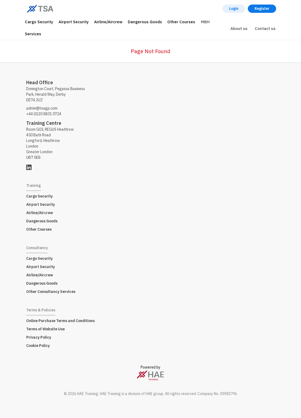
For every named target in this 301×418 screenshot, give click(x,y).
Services (33, 33)
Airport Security (74, 21)
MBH (205, 21)
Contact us (265, 28)
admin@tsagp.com (41, 108)
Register (261, 8)
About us (239, 28)
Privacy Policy (38, 337)
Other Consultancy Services (50, 291)
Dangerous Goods (145, 21)
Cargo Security (39, 21)
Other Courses (181, 21)
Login (233, 8)
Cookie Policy (38, 345)
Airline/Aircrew (108, 21)
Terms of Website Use (45, 329)
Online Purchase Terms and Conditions (60, 320)
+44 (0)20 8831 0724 (43, 113)
